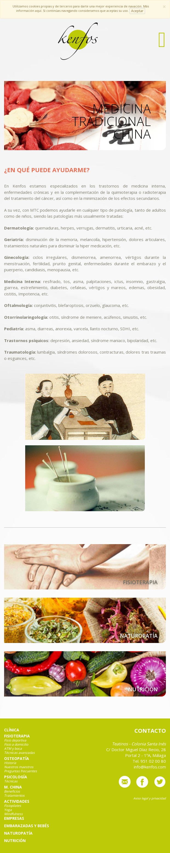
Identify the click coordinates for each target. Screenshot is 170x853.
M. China (13, 787)
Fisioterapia (17, 736)
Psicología (15, 777)
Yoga (8, 810)
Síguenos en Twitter (160, 782)
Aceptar (137, 11)
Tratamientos (14, 795)
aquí (38, 11)
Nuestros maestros (18, 767)
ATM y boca (13, 748)
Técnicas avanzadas (19, 752)
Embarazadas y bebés (26, 826)
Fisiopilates (12, 805)
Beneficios (12, 791)
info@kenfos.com (125, 782)
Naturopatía (18, 833)
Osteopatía (16, 758)
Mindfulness (13, 814)
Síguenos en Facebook (142, 782)
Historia (10, 763)
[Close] (164, 7)
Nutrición (15, 841)
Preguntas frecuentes (20, 771)
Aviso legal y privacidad (149, 798)
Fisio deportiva (15, 740)
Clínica (11, 730)
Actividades (16, 801)
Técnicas (11, 781)
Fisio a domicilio (16, 744)
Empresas (14, 818)
